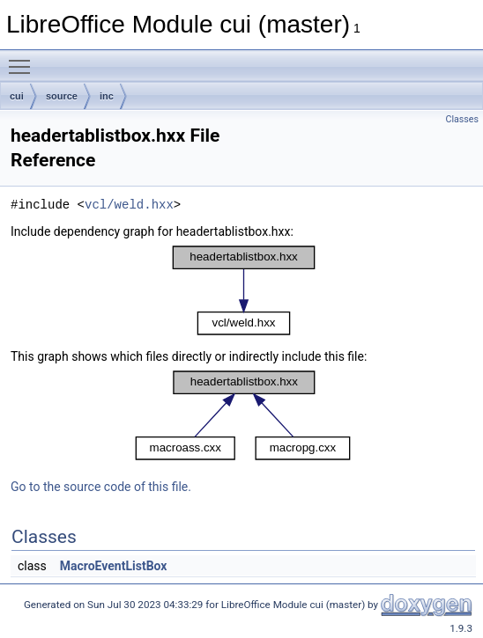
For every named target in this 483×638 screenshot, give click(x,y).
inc (107, 96)
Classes (462, 119)
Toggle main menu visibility (24, 59)
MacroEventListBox (113, 566)
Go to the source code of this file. (101, 487)
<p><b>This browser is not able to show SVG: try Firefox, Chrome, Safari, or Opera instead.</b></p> (243, 290)
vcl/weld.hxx (129, 204)
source (62, 96)
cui (17, 96)
